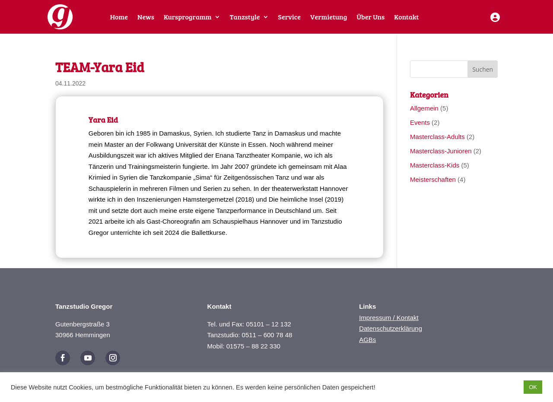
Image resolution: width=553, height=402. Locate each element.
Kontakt (406, 17)
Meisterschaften (433, 179)
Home (119, 17)
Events (420, 122)
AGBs (367, 339)
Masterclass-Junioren (441, 151)
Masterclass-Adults (437, 136)
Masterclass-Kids (434, 165)
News (145, 17)
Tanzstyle (245, 17)
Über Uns (370, 17)
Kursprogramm (188, 17)
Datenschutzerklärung (390, 328)
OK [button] (533, 387)
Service (289, 17)
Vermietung (328, 17)
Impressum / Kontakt (389, 317)
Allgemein (424, 108)
